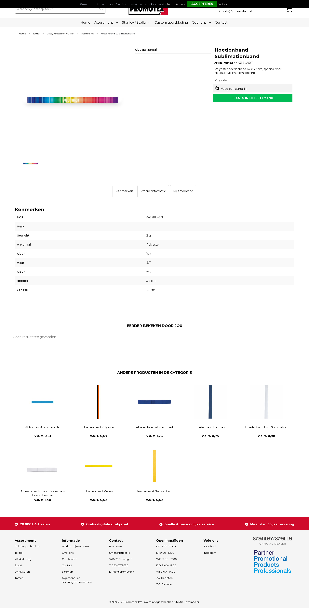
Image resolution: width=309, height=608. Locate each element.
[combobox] (56, 9)
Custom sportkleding (171, 22)
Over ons (68, 552)
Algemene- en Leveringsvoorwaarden (77, 580)
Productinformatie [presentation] (153, 191)
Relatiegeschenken (27, 546)
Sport (18, 565)
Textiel (36, 33)
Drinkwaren (22, 571)
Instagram (210, 552)
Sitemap (67, 571)
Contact (221, 22)
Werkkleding (23, 559)
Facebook (210, 546)
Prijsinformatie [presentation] (183, 191)
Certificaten (69, 559)
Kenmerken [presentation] (124, 191)
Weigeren (224, 4)
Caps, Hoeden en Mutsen (60, 33)
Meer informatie (176, 4)
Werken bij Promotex (75, 546)
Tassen (19, 577)
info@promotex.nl (237, 11)
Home (85, 22)
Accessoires (87, 33)
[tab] (124, 191)
